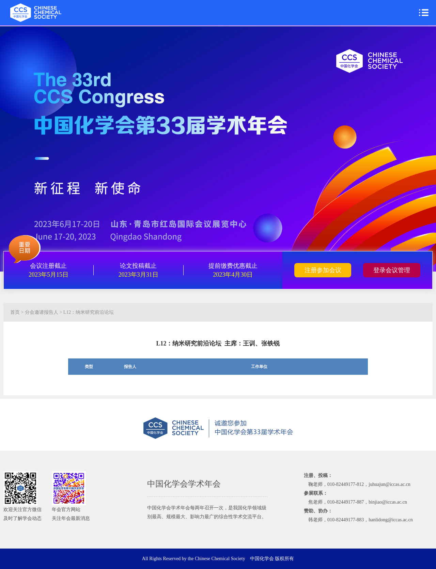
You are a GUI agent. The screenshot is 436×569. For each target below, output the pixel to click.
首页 (15, 312)
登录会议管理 (391, 270)
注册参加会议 (323, 270)
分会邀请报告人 (41, 312)
